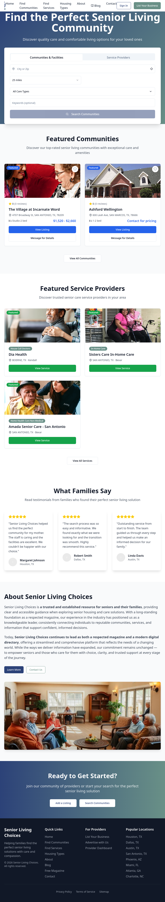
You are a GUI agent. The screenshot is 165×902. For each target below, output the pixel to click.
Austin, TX (132, 848)
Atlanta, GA (133, 871)
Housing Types (65, 6)
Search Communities (97, 803)
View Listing (42, 229)
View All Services (82, 460)
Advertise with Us (96, 842)
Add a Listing (63, 803)
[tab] (47, 57)
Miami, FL (132, 865)
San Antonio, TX (136, 854)
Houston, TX (134, 837)
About (81, 3)
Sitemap (104, 891)
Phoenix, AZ (134, 859)
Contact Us (35, 669)
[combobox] (45, 80)
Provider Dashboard (98, 848)
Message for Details (42, 238)
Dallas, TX (132, 842)
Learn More (14, 669)
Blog (95, 6)
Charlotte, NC (135, 876)
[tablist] (82, 56)
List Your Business (147, 5)
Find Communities (28, 6)
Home (10, 3)
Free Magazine (54, 871)
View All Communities (82, 258)
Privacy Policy (64, 891)
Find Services (48, 6)
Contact (111, 3)
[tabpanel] (82, 91)
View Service (42, 368)
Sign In (124, 5)
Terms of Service (85, 891)
